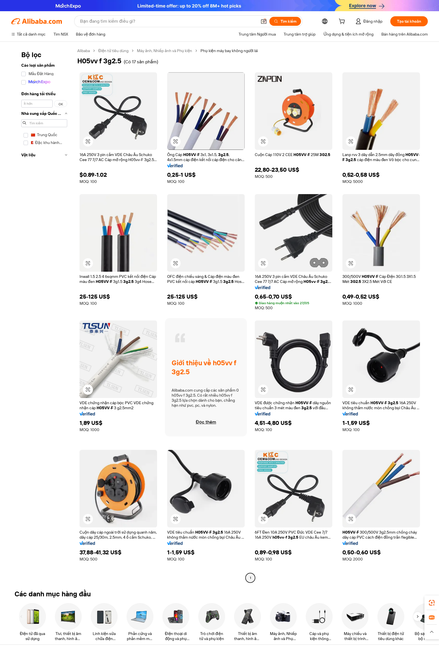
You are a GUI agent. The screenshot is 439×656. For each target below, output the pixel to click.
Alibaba (83, 50)
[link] (431, 602)
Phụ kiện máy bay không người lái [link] (229, 50)
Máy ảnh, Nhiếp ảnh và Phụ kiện (164, 50)
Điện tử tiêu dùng (113, 50)
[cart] (343, 22)
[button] (263, 21)
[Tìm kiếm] (285, 21)
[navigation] (43, 315)
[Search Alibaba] (168, 21)
